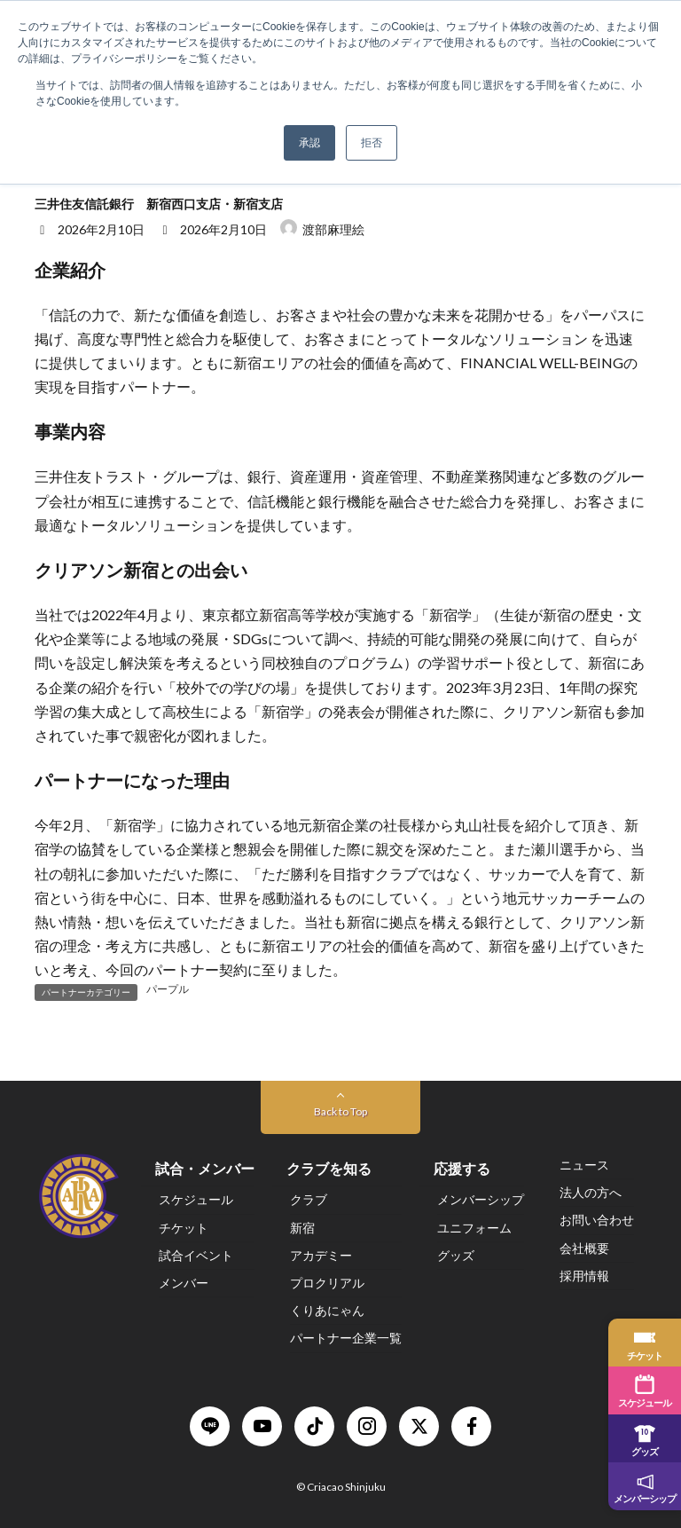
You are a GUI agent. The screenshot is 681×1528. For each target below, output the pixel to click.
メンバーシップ (480, 1200)
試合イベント (196, 1255)
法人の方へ (591, 1193)
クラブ (308, 1200)
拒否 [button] (371, 143)
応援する (462, 1169)
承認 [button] (309, 143)
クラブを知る (329, 1169)
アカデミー (321, 1255)
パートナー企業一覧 (346, 1338)
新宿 (302, 1227)
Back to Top (340, 1111)
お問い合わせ (597, 1220)
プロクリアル (327, 1282)
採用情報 (584, 1275)
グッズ (455, 1255)
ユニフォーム (474, 1227)
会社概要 (584, 1248)
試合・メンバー (204, 1169)
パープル (167, 989)
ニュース (584, 1164)
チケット (183, 1227)
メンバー (183, 1282)
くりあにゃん (327, 1311)
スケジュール (196, 1200)
